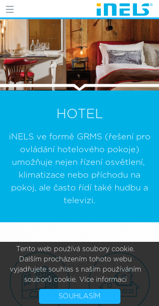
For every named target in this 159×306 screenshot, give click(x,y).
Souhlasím (79, 296)
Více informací (103, 279)
